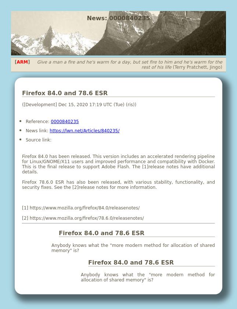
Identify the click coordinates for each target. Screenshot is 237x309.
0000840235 (65, 121)
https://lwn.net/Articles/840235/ (84, 130)
